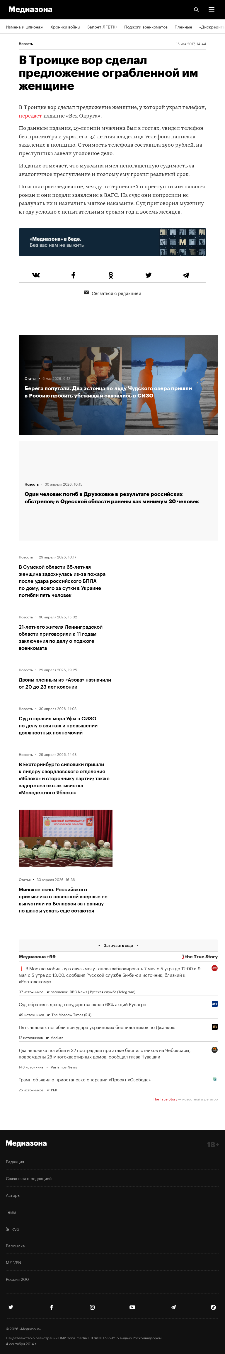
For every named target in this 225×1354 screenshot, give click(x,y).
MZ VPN (13, 1262)
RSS (12, 1228)
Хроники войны (65, 26)
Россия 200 (17, 1279)
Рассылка (15, 1245)
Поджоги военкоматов (146, 26)
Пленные (183, 26)
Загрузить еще (118, 945)
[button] (211, 10)
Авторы (13, 1195)
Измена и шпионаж (24, 26)
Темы (11, 1211)
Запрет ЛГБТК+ (102, 26)
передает (30, 116)
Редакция (15, 1161)
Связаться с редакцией (112, 292)
